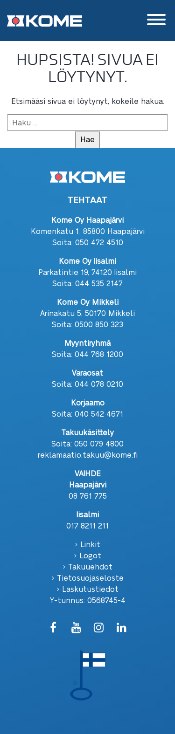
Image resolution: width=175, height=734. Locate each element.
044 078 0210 (99, 383)
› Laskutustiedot (87, 588)
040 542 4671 (99, 413)
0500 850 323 (99, 324)
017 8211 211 (87, 525)
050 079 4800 (99, 443)
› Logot (87, 555)
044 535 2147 (99, 283)
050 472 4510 (99, 242)
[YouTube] (76, 627)
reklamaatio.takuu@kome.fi (88, 454)
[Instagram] (99, 627)
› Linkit (87, 544)
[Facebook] (53, 627)
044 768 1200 (99, 354)
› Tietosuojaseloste (87, 577)
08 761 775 (88, 495)
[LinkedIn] (121, 627)
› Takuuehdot (87, 566)
